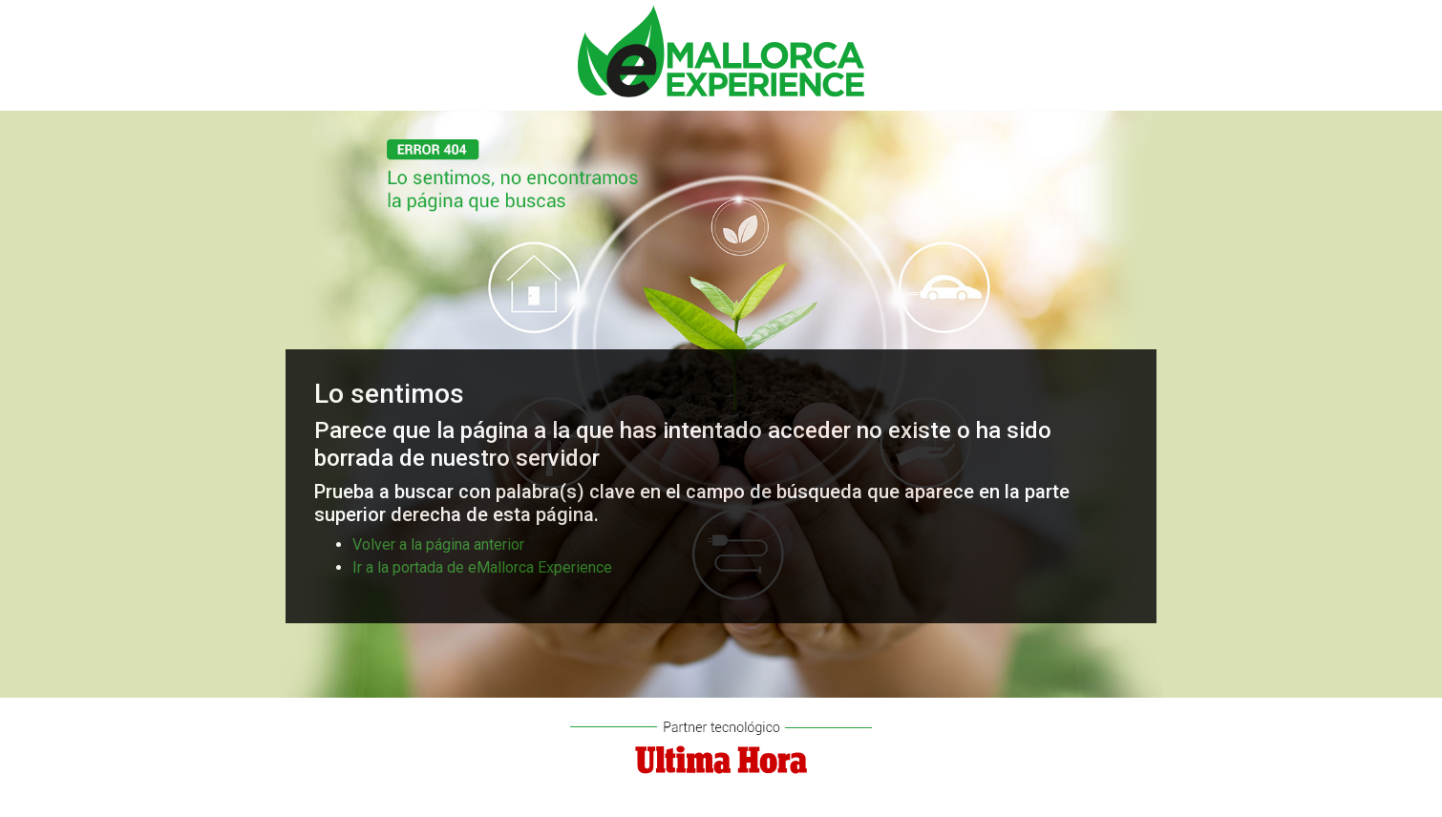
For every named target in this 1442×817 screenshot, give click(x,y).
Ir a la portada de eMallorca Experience (482, 567)
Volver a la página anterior (438, 544)
